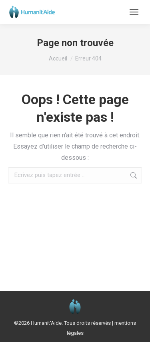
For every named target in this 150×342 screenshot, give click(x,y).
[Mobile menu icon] (134, 12)
